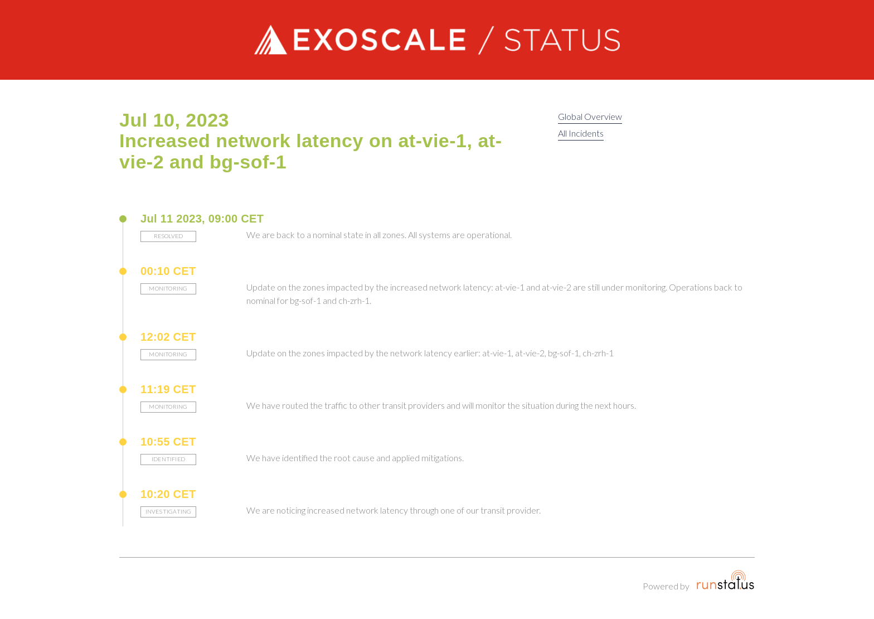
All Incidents (581, 133)
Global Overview (590, 116)
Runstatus (725, 580)
